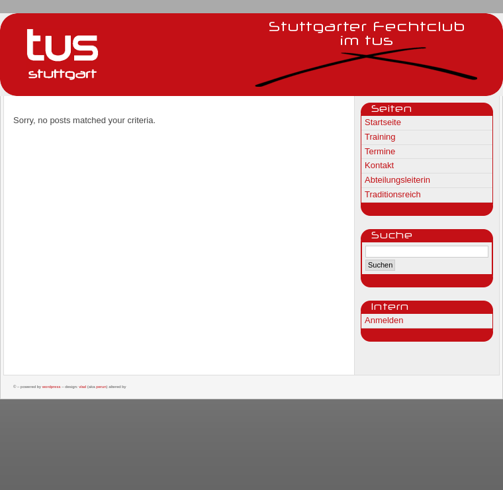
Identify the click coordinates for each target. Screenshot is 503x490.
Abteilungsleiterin (397, 180)
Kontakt (379, 165)
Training (380, 137)
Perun (101, 387)
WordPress (51, 387)
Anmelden (384, 320)
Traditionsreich (393, 194)
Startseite (383, 122)
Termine (380, 151)
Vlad (82, 387)
